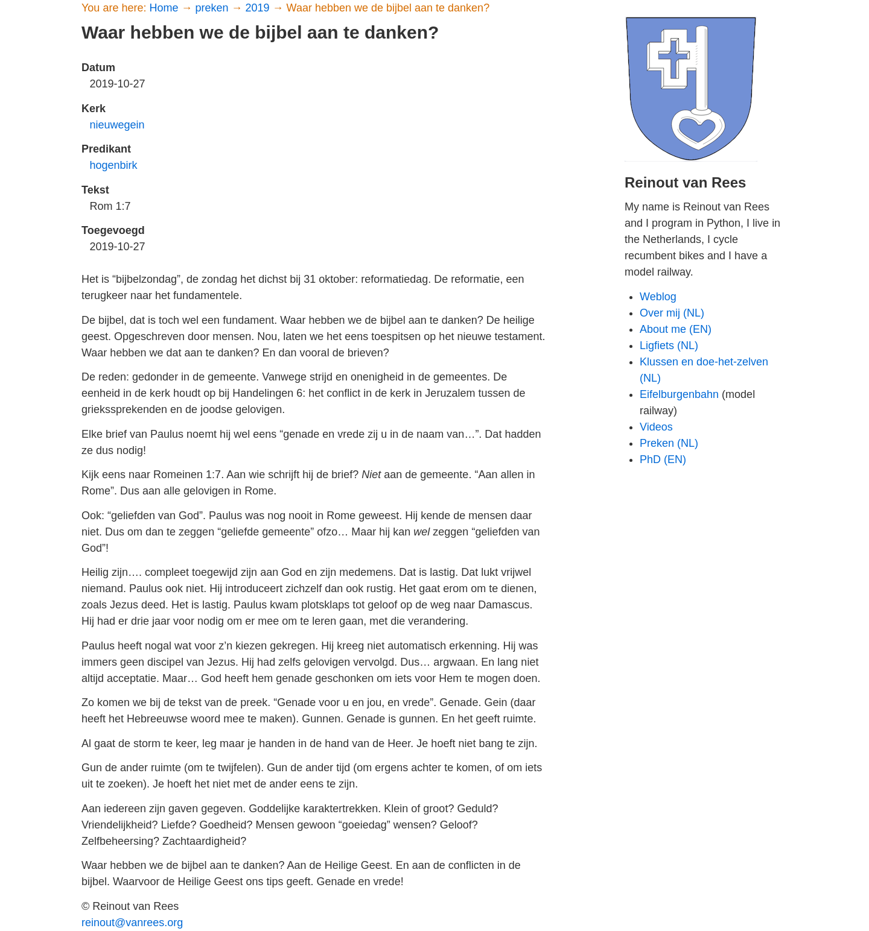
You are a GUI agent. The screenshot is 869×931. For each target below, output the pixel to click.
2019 (259, 8)
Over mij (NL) (672, 313)
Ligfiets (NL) (669, 345)
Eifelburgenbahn (679, 394)
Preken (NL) (669, 443)
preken (213, 8)
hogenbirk (114, 165)
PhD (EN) (663, 459)
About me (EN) (675, 329)
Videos (656, 427)
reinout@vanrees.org (132, 923)
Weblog (658, 297)
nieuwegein (117, 125)
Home (165, 8)
